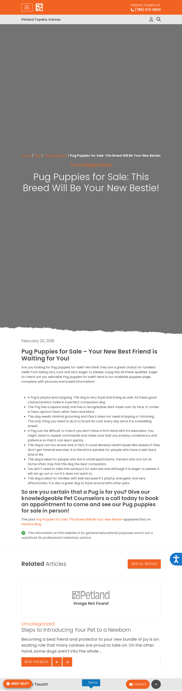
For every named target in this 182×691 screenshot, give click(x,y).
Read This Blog (36, 661)
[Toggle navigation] (26, 7)
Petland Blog (31, 524)
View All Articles (144, 564)
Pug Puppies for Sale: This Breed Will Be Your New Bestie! (79, 519)
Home (26, 155)
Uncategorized (55, 155)
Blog (37, 155)
